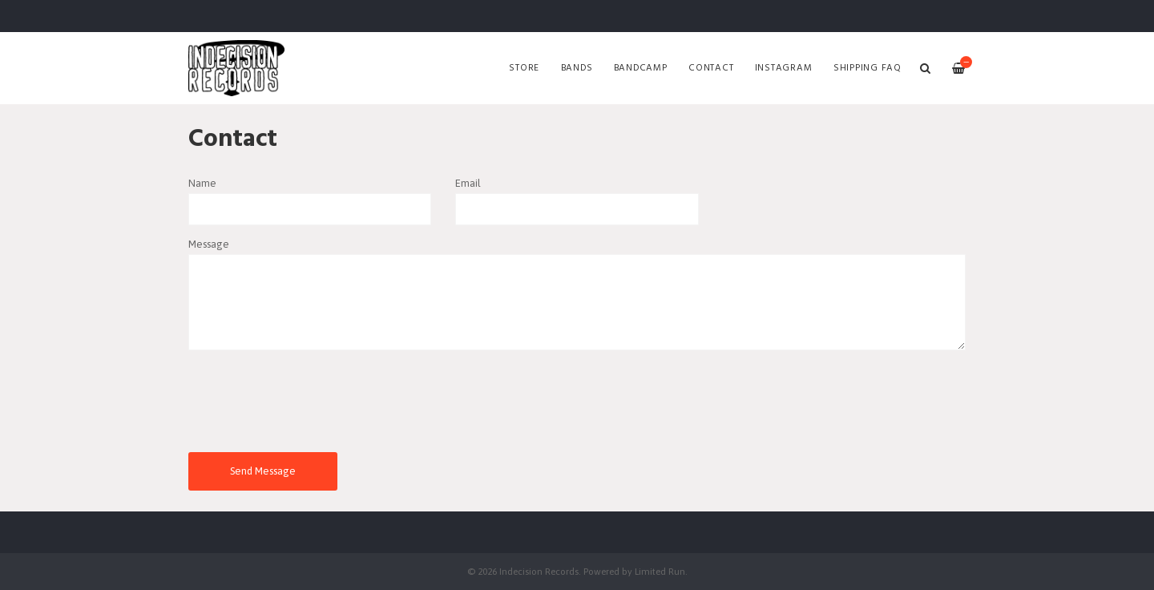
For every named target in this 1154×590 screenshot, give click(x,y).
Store (524, 68)
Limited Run (660, 571)
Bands (577, 68)
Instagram (784, 68)
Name (202, 183)
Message (208, 244)
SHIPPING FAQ (867, 68)
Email (468, 183)
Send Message (263, 471)
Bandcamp (641, 68)
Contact (710, 68)
